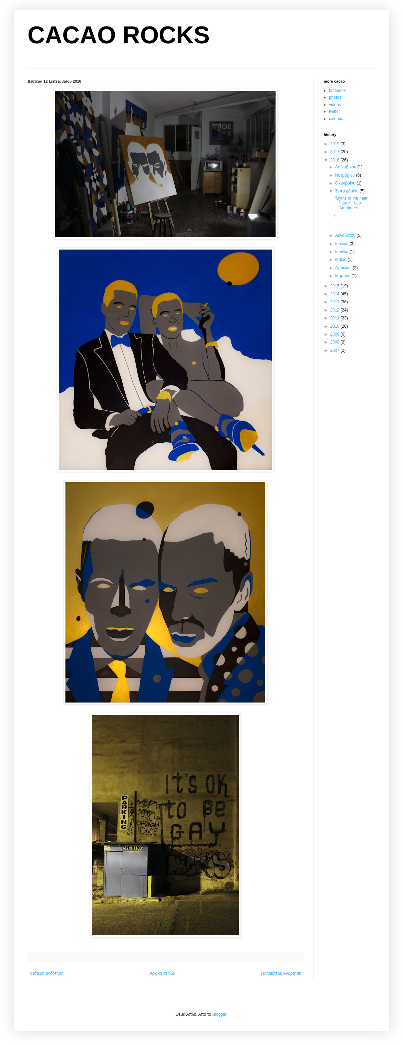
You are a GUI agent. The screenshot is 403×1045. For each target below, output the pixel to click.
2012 (335, 310)
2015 (335, 286)
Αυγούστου (345, 235)
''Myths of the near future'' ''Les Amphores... (351, 203)
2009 (335, 334)
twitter (334, 111)
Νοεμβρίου (345, 175)
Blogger (219, 1014)
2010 (335, 326)
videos (335, 104)
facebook (337, 90)
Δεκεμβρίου (346, 167)
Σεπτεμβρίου (347, 191)
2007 (335, 350)
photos (335, 97)
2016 (335, 160)
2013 (335, 301)
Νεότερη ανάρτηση (46, 973)
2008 (335, 342)
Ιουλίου (342, 243)
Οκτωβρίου (345, 183)
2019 (335, 143)
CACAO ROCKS (119, 35)
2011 (335, 318)
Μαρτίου (343, 275)
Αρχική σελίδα (162, 973)
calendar (337, 118)
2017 (335, 151)
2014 (335, 294)
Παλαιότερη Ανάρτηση (281, 973)
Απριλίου (344, 267)
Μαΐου (341, 259)
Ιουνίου (342, 251)
